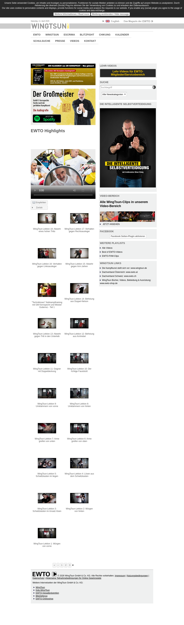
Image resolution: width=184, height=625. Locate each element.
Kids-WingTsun (43, 590)
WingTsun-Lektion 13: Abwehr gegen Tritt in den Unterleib (47, 335)
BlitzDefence (41, 596)
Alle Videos (107, 248)
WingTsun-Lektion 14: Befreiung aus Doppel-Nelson (79, 300)
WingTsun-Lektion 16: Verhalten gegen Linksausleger (47, 265)
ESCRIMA (69, 34)
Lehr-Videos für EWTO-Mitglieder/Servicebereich (128, 73)
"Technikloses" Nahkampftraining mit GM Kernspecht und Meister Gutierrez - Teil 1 (47, 304)
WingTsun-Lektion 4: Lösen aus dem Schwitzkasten (79, 475)
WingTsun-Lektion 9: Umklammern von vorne (47, 405)
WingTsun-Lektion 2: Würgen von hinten (79, 509)
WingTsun (40, 587)
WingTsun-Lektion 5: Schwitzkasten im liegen (47, 475)
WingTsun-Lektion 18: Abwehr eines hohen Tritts (47, 230)
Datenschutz (38, 578)
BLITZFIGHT (87, 34)
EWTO (37, 34)
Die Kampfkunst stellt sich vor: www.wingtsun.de (124, 268)
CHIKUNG (104, 34)
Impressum (120, 575)
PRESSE (60, 41)
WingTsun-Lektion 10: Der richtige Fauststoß (79, 370)
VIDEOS (74, 41)
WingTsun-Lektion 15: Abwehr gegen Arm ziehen (79, 265)
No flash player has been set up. (63, 167)
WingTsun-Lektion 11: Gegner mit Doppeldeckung (47, 370)
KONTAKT (90, 41)
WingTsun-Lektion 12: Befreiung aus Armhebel (79, 335)
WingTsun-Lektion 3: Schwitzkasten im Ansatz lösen (47, 509)
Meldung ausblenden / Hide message (110, 14)
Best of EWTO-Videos (112, 252)
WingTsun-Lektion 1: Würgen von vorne (46, 544)
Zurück (39, 207)
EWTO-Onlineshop (44, 599)
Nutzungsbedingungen (137, 575)
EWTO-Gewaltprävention (47, 593)
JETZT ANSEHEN (111, 224)
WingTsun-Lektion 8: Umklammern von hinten (79, 405)
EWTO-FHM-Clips (110, 256)
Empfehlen (39, 202)
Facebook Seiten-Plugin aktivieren (128, 236)
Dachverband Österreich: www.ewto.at (120, 272)
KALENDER (122, 34)
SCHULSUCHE (41, 41)
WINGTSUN (52, 34)
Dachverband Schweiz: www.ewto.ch (119, 276)
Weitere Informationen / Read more (72, 14)
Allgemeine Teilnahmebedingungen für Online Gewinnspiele (73, 578)
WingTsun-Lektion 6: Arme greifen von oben (79, 440)
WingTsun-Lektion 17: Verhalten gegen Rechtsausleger (79, 230)
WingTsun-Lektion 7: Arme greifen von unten (47, 440)
